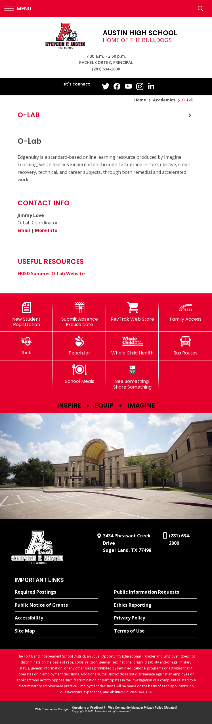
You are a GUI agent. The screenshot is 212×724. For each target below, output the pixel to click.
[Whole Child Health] (132, 345)
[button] (17, 9)
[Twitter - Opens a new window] (105, 86)
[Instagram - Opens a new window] (139, 86)
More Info (46, 230)
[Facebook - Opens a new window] (117, 86)
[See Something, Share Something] (132, 377)
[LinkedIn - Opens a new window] (151, 86)
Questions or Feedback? (88, 707)
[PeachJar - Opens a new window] (79, 345)
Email (24, 230)
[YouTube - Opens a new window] (128, 86)
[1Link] (26, 345)
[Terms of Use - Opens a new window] (156, 631)
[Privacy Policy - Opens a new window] (156, 618)
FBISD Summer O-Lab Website (51, 273)
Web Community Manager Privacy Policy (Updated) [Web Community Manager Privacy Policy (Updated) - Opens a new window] (142, 707)
